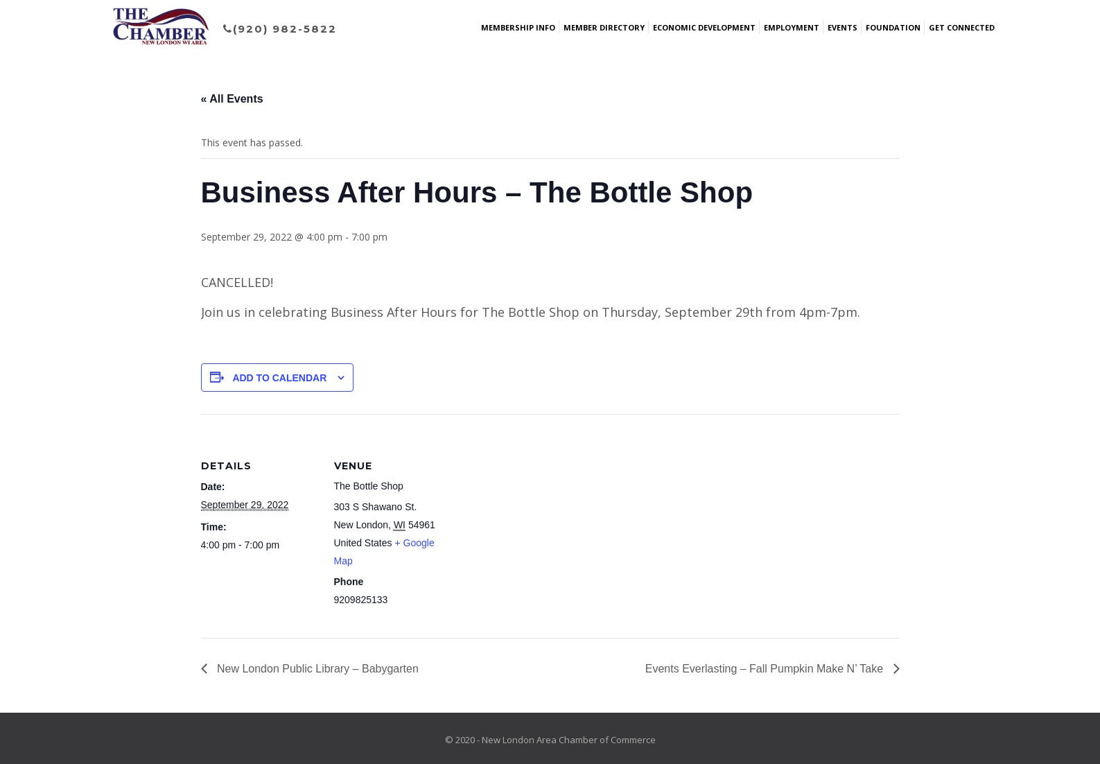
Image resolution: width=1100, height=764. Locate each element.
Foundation (893, 27)
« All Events (232, 99)
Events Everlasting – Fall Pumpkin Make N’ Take (766, 669)
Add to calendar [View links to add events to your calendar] (279, 377)
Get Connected (962, 27)
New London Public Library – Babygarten (316, 669)
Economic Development (704, 27)
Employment (791, 27)
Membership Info (518, 27)
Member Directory (604, 27)
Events (842, 27)
